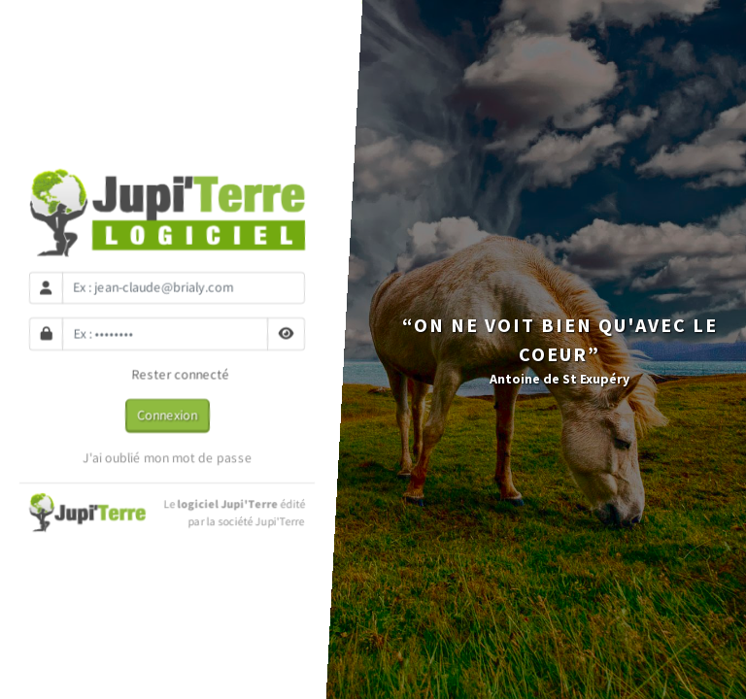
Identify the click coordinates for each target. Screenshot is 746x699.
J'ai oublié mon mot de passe (168, 457)
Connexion (167, 414)
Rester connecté (167, 374)
